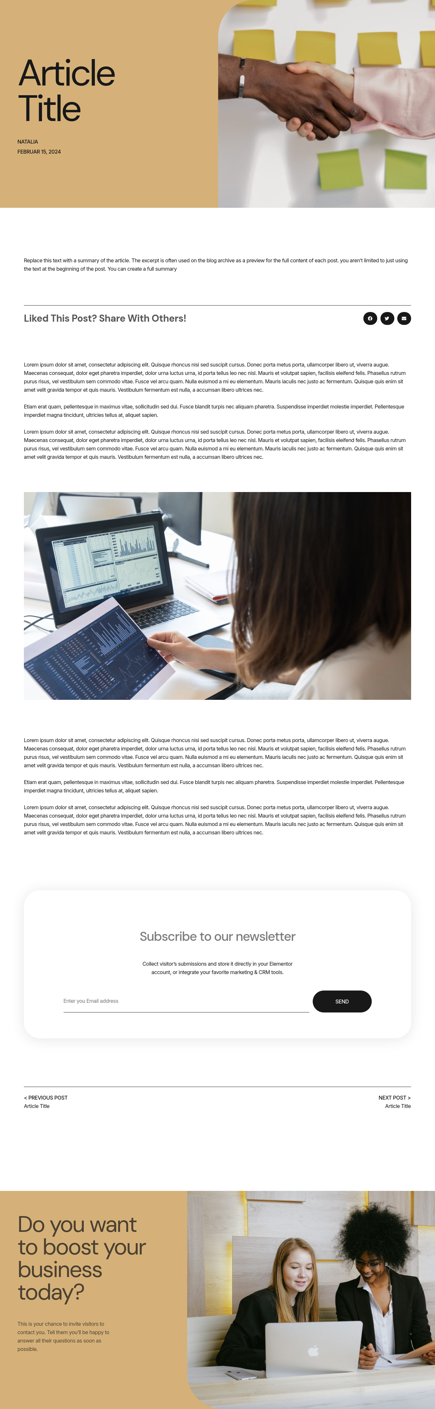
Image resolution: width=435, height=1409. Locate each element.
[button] (370, 318)
